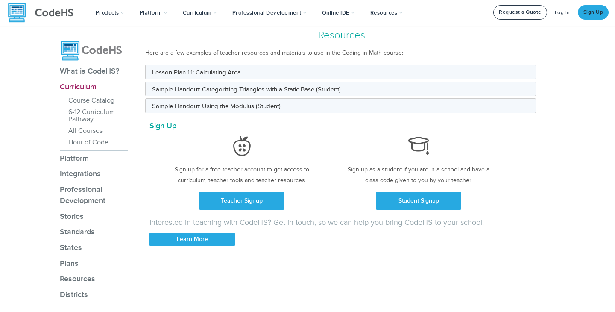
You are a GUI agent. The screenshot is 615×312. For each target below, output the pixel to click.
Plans (69, 263)
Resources (77, 278)
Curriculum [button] (200, 12)
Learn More (192, 239)
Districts (74, 294)
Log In (562, 12)
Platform (74, 158)
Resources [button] (386, 12)
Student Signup (418, 200)
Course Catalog (91, 100)
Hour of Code (88, 142)
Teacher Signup (242, 200)
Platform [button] (153, 12)
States (71, 247)
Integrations (80, 173)
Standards (77, 231)
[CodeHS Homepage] (44, 13)
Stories (72, 216)
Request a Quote (520, 12)
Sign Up (593, 12)
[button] (110, 13)
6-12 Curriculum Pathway (91, 116)
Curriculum (78, 86)
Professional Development (82, 195)
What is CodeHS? (89, 71)
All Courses (85, 131)
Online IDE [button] (338, 12)
